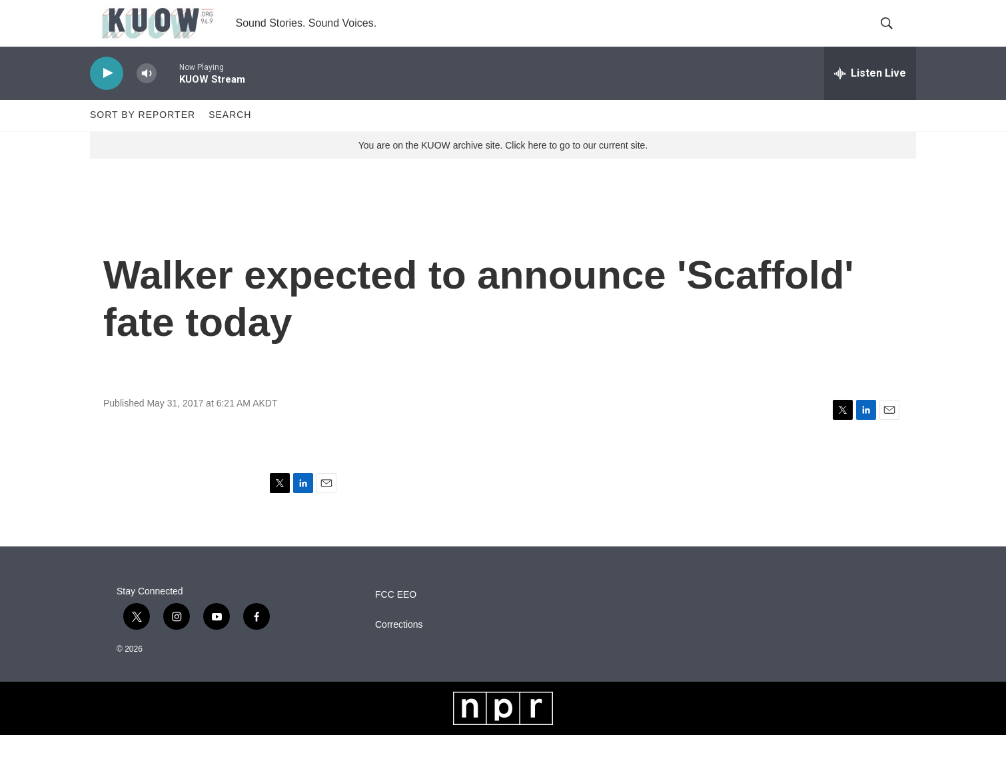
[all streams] (870, 96)
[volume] (146, 97)
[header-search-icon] (894, 35)
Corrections (399, 648)
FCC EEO (395, 618)
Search (230, 138)
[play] (106, 97)
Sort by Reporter (142, 138)
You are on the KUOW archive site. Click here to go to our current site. (503, 168)
